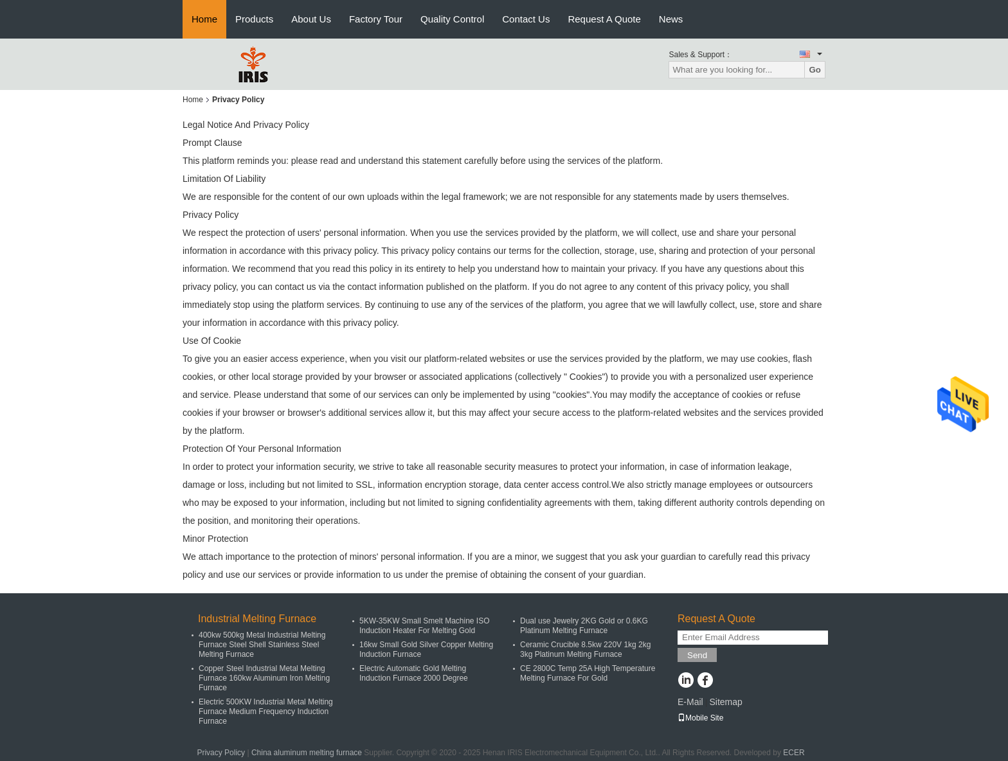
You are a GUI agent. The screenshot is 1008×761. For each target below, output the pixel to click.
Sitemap (725, 702)
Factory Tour (375, 18)
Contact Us (526, 18)
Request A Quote (604, 18)
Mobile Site (700, 717)
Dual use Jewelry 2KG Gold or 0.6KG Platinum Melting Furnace (584, 625)
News (671, 18)
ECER (793, 752)
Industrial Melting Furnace (257, 618)
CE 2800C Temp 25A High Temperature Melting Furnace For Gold (587, 673)
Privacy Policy (221, 752)
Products (254, 18)
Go (815, 70)
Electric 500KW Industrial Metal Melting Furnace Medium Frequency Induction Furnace (266, 711)
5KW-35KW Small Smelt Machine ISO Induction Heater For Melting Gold (424, 625)
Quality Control (452, 18)
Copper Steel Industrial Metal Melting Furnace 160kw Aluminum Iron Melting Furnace (264, 678)
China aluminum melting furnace (306, 752)
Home (204, 18)
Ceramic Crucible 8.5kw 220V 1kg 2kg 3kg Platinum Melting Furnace (585, 649)
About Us (311, 18)
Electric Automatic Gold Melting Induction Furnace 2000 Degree (413, 673)
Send (697, 655)
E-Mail (690, 702)
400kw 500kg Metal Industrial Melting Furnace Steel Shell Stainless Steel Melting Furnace (262, 645)
